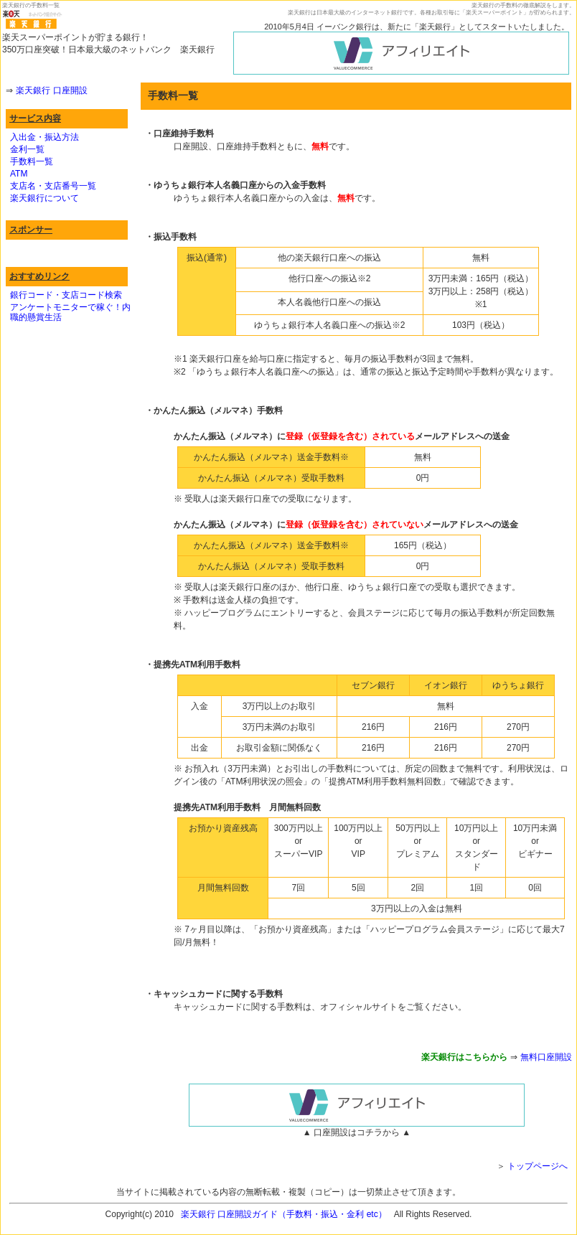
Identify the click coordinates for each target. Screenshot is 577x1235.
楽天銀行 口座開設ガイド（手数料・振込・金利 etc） (284, 1214)
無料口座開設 (546, 1057)
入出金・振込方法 (44, 137)
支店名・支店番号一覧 (53, 186)
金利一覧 (27, 149)
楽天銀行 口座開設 (51, 90)
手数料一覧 (31, 161)
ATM (18, 174)
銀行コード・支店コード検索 (66, 295)
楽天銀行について (44, 198)
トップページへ (537, 1166)
